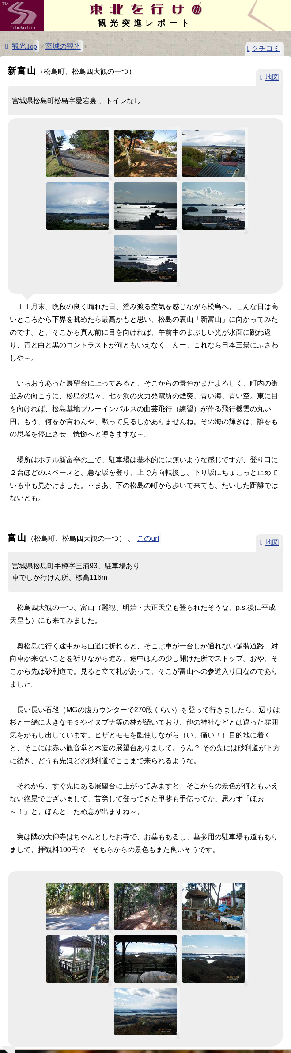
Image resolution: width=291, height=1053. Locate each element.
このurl (148, 538)
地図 (272, 77)
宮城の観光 (63, 46)
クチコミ (266, 48)
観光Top (24, 46)
